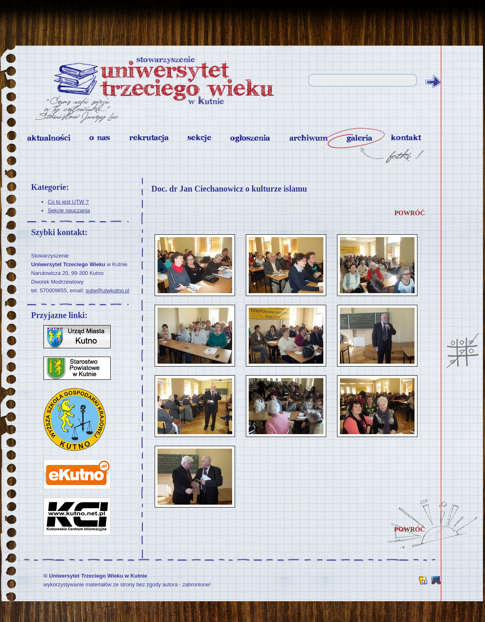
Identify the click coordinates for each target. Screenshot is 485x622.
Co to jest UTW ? (68, 202)
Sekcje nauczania (69, 210)
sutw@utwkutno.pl (108, 290)
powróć (409, 212)
